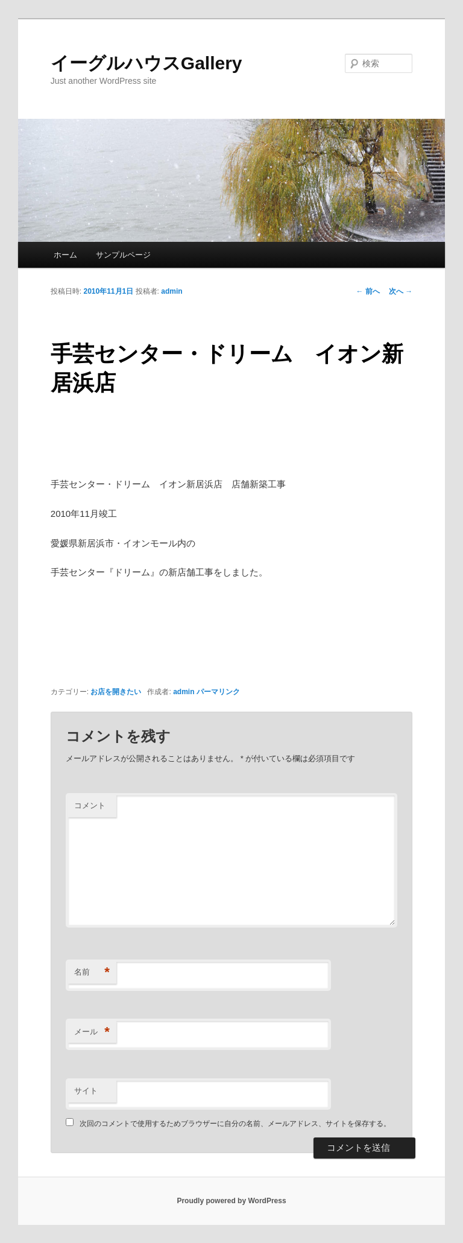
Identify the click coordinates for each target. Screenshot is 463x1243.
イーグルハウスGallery (146, 63)
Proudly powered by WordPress (231, 1201)
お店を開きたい (115, 692)
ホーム (65, 254)
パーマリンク (218, 692)
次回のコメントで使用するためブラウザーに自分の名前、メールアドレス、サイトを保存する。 (235, 1123)
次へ (400, 291)
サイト (86, 1090)
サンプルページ (123, 254)
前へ (368, 291)
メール (92, 1032)
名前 (92, 972)
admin (171, 291)
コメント (90, 805)
